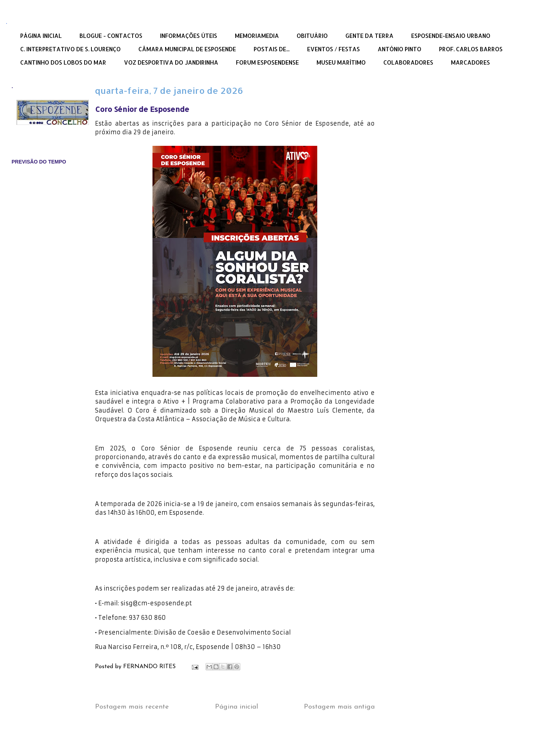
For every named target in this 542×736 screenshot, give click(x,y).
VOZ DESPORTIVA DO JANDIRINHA (171, 62)
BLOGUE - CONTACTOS (110, 35)
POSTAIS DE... (271, 49)
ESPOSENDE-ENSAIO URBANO (450, 35)
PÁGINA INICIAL (41, 35)
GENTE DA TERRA (369, 35)
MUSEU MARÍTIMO (341, 62)
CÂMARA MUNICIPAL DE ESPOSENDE (187, 49)
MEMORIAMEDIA (257, 35)
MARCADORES (470, 62)
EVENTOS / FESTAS (333, 49)
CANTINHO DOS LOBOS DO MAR (63, 62)
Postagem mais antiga (339, 707)
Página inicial (236, 707)
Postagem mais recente (132, 707)
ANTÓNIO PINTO (399, 49)
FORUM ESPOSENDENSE (267, 62)
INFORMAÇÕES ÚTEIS (188, 35)
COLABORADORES (408, 62)
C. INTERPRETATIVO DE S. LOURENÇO (70, 49)
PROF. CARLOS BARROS (471, 49)
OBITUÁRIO (312, 35)
